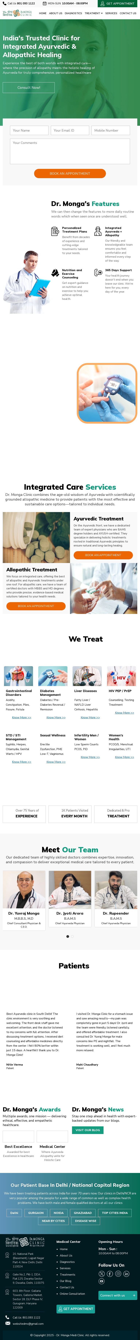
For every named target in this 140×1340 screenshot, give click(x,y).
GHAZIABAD (83, 1213)
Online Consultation (72, 1294)
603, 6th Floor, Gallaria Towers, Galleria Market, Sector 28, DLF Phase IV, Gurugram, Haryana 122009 (28, 1299)
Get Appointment (75, 1309)
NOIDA (59, 1213)
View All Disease (70, 779)
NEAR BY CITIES (53, 1221)
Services (111, 13)
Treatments (67, 1275)
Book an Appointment (103, 555)
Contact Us (128, 13)
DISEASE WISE (85, 1221)
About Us (55, 13)
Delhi (14, 1213)
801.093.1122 (31, 1317)
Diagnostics (73, 13)
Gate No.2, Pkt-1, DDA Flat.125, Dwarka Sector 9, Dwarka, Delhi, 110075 (28, 1279)
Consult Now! (29, 87)
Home (42, 13)
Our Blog (65, 1281)
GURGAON (36, 1213)
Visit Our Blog (88, 1130)
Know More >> (21, 717)
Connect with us (112, 1295)
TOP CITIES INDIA (115, 1213)
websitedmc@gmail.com (28, 1324)
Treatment (94, 13)
